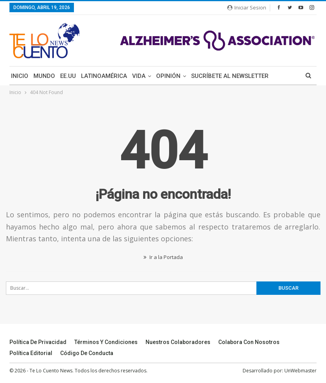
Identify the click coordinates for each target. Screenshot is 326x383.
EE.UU (68, 76)
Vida (139, 76)
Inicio (19, 76)
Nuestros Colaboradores (178, 342)
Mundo (44, 76)
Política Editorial (30, 353)
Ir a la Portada (163, 257)
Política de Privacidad (37, 342)
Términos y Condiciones (106, 342)
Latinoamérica (104, 76)
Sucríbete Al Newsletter (230, 76)
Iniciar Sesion (246, 7)
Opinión (168, 76)
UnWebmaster (300, 370)
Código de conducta (86, 353)
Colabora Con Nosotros (249, 342)
